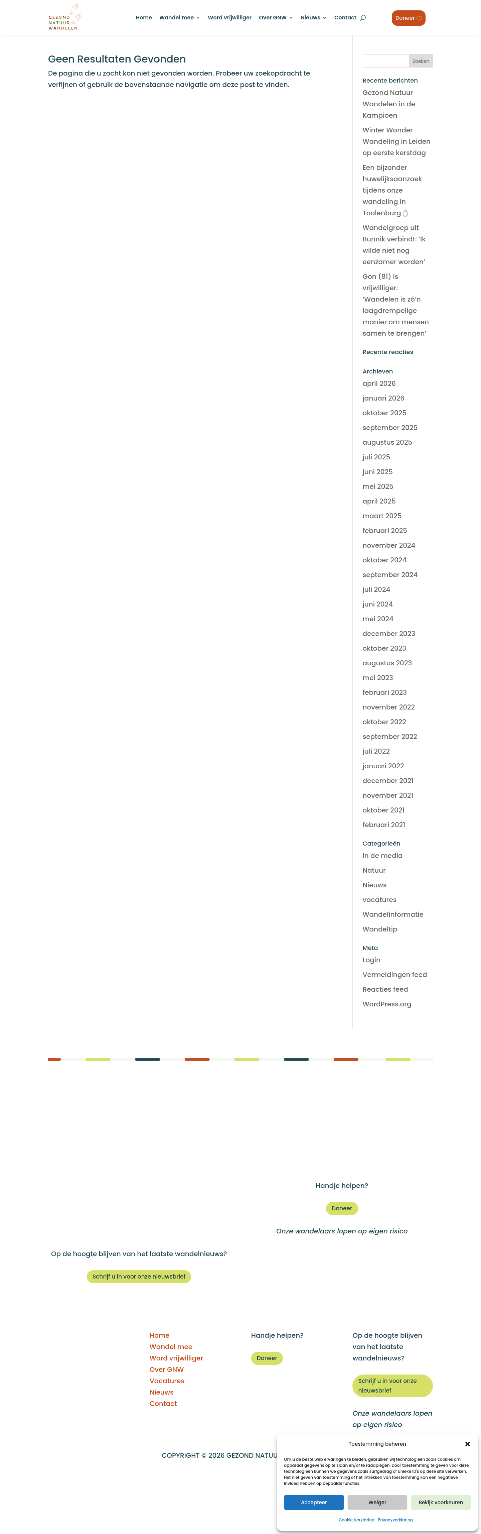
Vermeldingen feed (395, 974)
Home (144, 18)
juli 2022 (376, 751)
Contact (345, 18)
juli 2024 (376, 589)
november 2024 (389, 545)
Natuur (374, 870)
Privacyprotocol (273, 1499)
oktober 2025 (385, 413)
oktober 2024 (385, 560)
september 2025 (390, 427)
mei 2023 (378, 677)
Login (371, 960)
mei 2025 (378, 486)
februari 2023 (385, 692)
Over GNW (273, 18)
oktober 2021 (384, 810)
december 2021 (388, 780)
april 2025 (379, 501)
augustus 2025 (388, 442)
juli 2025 (376, 457)
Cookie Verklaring (356, 1520)
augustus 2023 (387, 663)
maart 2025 (382, 516)
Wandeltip (380, 929)
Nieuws (310, 18)
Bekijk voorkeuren (441, 1502)
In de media (383, 855)
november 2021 (388, 795)
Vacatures (342, 1140)
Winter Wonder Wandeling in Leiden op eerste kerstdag (397, 141)
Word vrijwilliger (230, 18)
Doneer (406, 17)
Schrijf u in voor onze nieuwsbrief (139, 1277)
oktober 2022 (384, 722)
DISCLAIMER (152, 1477)
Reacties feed (385, 989)
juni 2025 (378, 471)
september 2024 (390, 574)
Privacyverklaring (395, 1520)
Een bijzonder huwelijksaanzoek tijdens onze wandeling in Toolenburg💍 (392, 190)
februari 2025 (385, 530)
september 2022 (390, 736)
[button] (467, 1444)
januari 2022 (383, 766)
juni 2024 (378, 604)
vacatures (380, 899)
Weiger (377, 1502)
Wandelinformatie (393, 914)
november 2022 (389, 707)
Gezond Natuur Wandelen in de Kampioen (389, 104)
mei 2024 (378, 619)
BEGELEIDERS (198, 1477)
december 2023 (389, 633)
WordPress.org (387, 1004)
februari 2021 (384, 825)
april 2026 (379, 383)
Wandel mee (176, 18)
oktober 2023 (385, 648)
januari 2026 (384, 398)
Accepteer (314, 1502)
